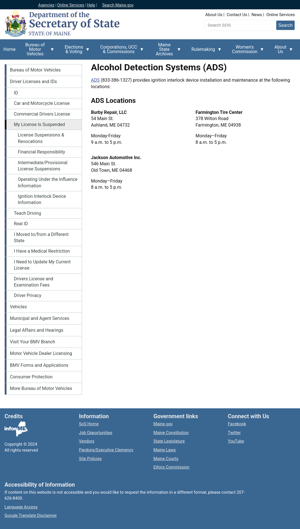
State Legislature (169, 441)
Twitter (234, 432)
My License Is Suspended (39, 124)
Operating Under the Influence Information (47, 182)
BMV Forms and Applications (39, 365)
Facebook (237, 423)
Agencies (46, 5)
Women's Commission (246, 51)
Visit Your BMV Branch (32, 341)
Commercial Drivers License (42, 114)
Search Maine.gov (117, 5)
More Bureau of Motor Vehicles (41, 388)
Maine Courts (166, 458)
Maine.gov (163, 423)
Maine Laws (165, 449)
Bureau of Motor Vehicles (37, 51)
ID (16, 93)
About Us (213, 14)
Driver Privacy (27, 295)
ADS (95, 80)
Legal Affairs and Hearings (36, 330)
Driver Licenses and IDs (33, 81)
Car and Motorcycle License (42, 103)
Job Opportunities (95, 432)
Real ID (21, 223)
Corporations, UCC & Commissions (120, 51)
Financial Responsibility (41, 152)
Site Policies (90, 458)
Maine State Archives (166, 51)
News (257, 14)
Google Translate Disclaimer (31, 515)
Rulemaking (205, 52)
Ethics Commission (171, 467)
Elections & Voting (75, 51)
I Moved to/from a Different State (41, 237)
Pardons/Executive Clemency (106, 449)
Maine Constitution (171, 432)
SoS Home (89, 423)
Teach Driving (27, 213)
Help (91, 5)
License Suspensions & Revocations (41, 138)
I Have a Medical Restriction (42, 251)
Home (9, 49)
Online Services (70, 5)
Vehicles (18, 306)
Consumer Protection (31, 377)
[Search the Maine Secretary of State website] (234, 25)
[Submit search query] (285, 25)
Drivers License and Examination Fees (33, 282)
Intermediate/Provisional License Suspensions (43, 166)
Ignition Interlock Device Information (42, 199)
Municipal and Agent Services (39, 318)
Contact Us (237, 14)
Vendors (86, 441)
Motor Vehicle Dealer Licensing (41, 353)
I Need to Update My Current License (42, 265)
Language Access (21, 507)
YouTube (236, 441)
